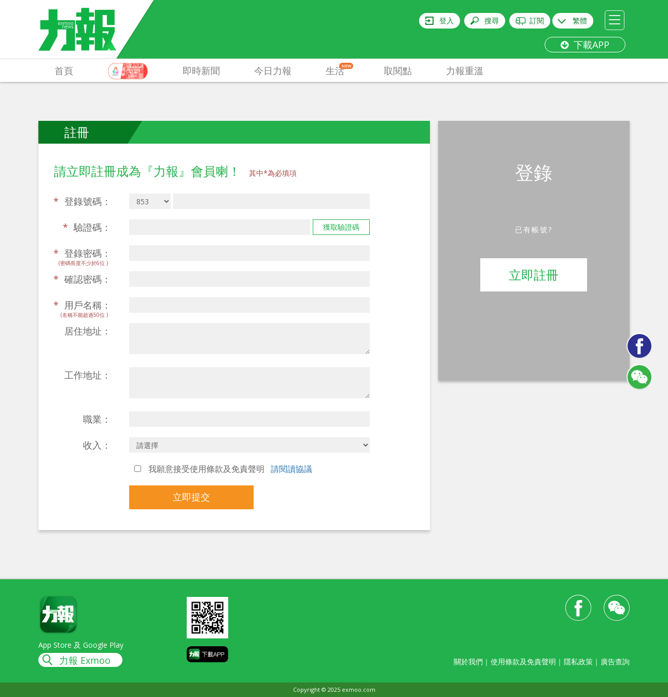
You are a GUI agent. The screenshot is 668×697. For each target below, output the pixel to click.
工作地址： (87, 375)
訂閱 (537, 20)
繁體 (580, 20)
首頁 (63, 70)
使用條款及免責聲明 (523, 661)
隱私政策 (578, 661)
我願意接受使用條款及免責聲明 (223, 469)
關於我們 (468, 661)
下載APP (585, 44)
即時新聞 (201, 70)
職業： (97, 419)
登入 (446, 20)
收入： (97, 445)
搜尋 (491, 20)
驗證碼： (87, 227)
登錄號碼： (82, 201)
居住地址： (87, 331)
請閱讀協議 (291, 469)
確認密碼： (82, 279)
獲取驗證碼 (341, 227)
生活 (339, 70)
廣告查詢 (615, 661)
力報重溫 (464, 70)
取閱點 (398, 70)
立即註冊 (534, 274)
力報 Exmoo (84, 660)
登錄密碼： (82, 253)
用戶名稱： (82, 305)
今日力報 (272, 70)
